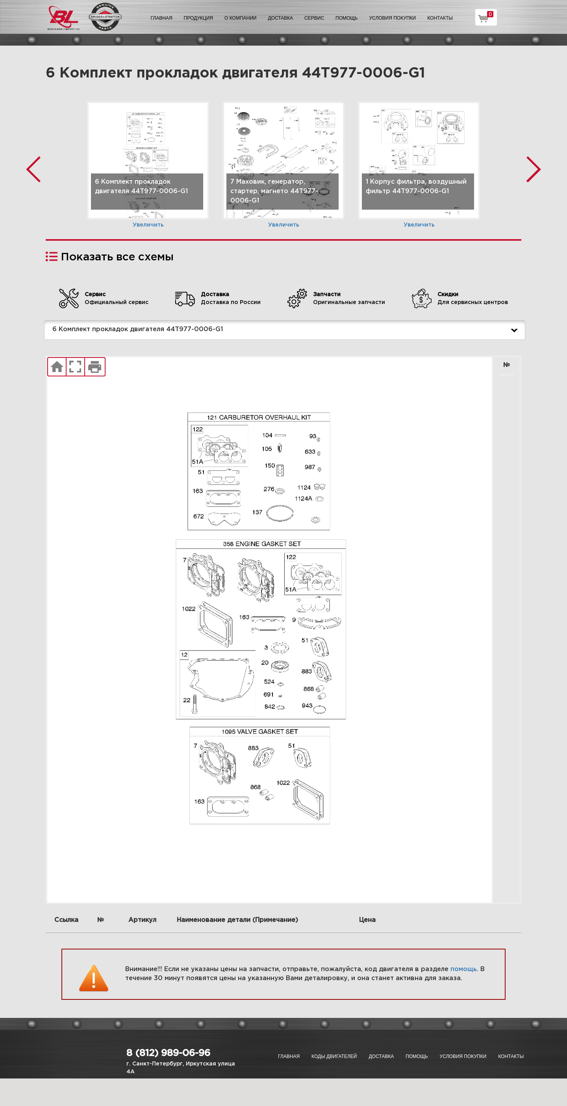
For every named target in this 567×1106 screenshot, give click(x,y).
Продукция (198, 18)
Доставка (280, 18)
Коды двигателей (334, 1056)
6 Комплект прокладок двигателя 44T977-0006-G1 (286, 330)
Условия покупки (392, 18)
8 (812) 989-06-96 (168, 1053)
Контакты (440, 18)
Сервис (314, 18)
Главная (161, 18)
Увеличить (148, 225)
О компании (240, 18)
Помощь (346, 18)
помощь (463, 969)
